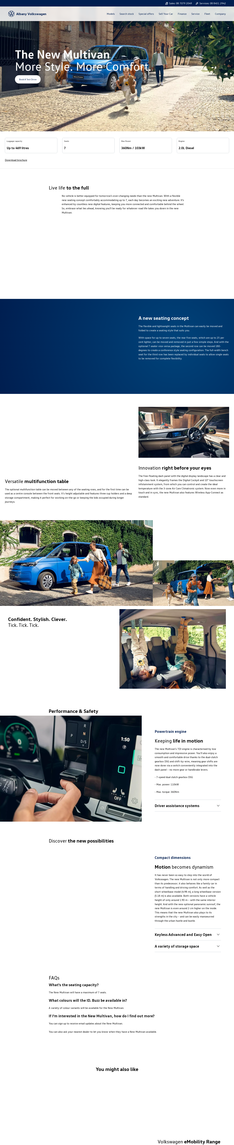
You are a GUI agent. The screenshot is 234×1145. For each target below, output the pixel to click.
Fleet (207, 13)
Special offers (146, 13)
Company (220, 13)
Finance (182, 13)
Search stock (127, 13)
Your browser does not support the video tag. (117, 252)
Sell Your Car (166, 13)
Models (111, 13)
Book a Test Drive (28, 79)
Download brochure (16, 160)
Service (195, 13)
